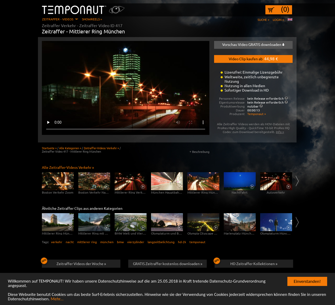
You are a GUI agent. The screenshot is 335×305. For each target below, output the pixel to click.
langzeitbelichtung (161, 242)
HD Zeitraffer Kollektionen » (246, 263)
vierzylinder (135, 242)
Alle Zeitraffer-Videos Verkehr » (68, 167)
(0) (285, 9)
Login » (278, 19)
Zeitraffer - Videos (57, 19)
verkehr (56, 242)
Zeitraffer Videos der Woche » (74, 263)
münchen (107, 242)
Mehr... (57, 299)
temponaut (197, 242)
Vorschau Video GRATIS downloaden (253, 44)
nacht (70, 242)
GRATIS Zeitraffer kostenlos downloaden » (167, 263)
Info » (280, 132)
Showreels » (92, 19)
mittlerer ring (87, 242)
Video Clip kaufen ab (253, 58)
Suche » (263, 19)
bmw (120, 242)
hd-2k (182, 242)
